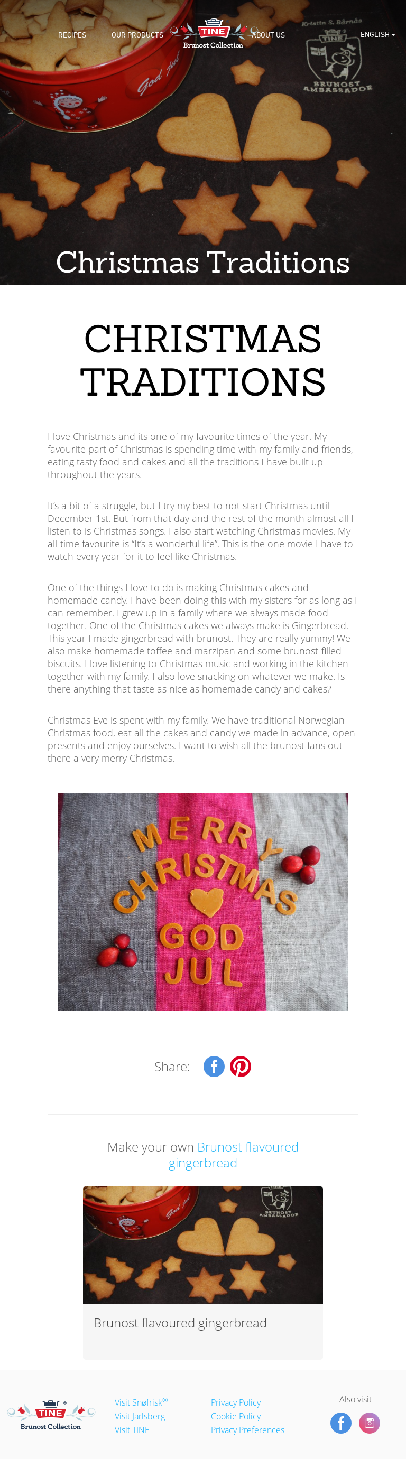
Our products (137, 35)
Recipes (72, 35)
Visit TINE (132, 1430)
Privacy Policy (236, 1402)
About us (268, 35)
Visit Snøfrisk (141, 1402)
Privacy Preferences (247, 1430)
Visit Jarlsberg (140, 1416)
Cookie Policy (236, 1416)
